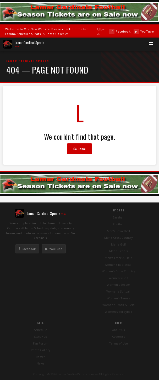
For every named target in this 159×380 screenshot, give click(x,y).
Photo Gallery (40, 350)
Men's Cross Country (118, 238)
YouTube (144, 31)
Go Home (79, 149)
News (40, 363)
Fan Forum (40, 343)
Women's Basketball (118, 265)
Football (118, 224)
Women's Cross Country (118, 271)
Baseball (118, 217)
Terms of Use (118, 343)
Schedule (40, 330)
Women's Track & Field (118, 305)
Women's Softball (118, 291)
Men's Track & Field (118, 258)
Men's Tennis (118, 251)
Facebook (119, 31)
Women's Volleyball (118, 312)
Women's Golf (118, 278)
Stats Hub (40, 337)
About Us (118, 330)
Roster (40, 357)
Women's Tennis (118, 298)
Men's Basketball (118, 231)
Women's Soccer (118, 285)
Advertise (118, 337)
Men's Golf (118, 244)
